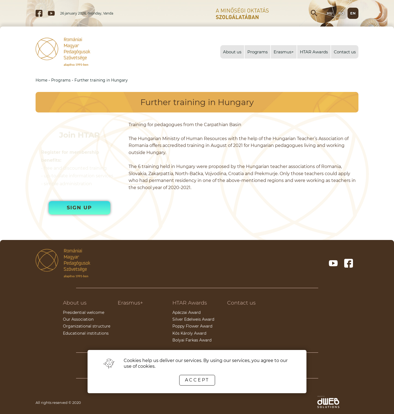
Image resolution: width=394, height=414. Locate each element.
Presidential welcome (83, 312)
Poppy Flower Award (192, 326)
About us (232, 51)
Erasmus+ (284, 51)
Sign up (79, 208)
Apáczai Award (186, 312)
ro (341, 13)
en (353, 13)
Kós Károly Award (189, 333)
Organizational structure (86, 326)
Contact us (345, 51)
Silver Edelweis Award (193, 319)
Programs (257, 51)
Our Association (78, 319)
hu (329, 13)
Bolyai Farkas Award (192, 340)
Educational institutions (86, 333)
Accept (197, 380)
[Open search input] (314, 13)
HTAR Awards (314, 51)
